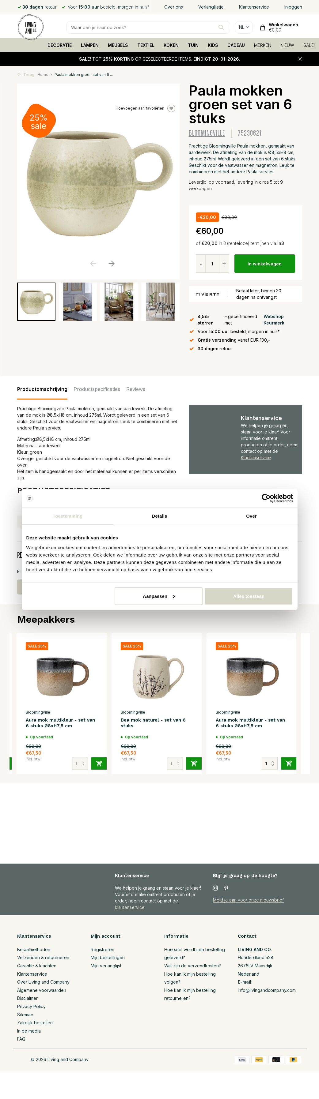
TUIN (193, 45)
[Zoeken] (148, 27)
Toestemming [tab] (68, 516)
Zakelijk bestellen (35, 1022)
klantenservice (130, 907)
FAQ (21, 1038)
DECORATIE (59, 45)
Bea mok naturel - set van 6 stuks (153, 723)
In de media (29, 1030)
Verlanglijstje (211, 6)
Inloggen (293, 6)
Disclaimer (27, 998)
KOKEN (171, 45)
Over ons (173, 6)
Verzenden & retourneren (43, 957)
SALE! (309, 45)
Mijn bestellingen (108, 957)
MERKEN (262, 45)
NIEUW (287, 45)
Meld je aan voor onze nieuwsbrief (248, 899)
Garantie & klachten (36, 965)
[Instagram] (215, 888)
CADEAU (236, 45)
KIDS (213, 45)
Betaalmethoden (33, 949)
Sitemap (25, 1014)
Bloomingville (207, 133)
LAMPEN (90, 45)
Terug (25, 74)
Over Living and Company (43, 982)
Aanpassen (159, 595)
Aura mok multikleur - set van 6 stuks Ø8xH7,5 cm (60, 723)
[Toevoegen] (99, 763)
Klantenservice (254, 6)
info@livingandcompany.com (267, 990)
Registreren (102, 949)
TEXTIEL (145, 45)
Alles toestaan (248, 595)
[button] (112, 263)
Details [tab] (159, 516)
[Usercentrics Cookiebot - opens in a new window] (266, 498)
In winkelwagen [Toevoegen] (265, 263)
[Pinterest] (226, 888)
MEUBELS (118, 45)
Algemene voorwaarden (41, 990)
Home (45, 74)
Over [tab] (251, 516)
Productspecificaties (97, 389)
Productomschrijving (42, 389)
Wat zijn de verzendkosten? (192, 965)
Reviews (135, 389)
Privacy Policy (31, 1006)
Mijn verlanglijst (106, 965)
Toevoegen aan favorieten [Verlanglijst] (145, 108)
